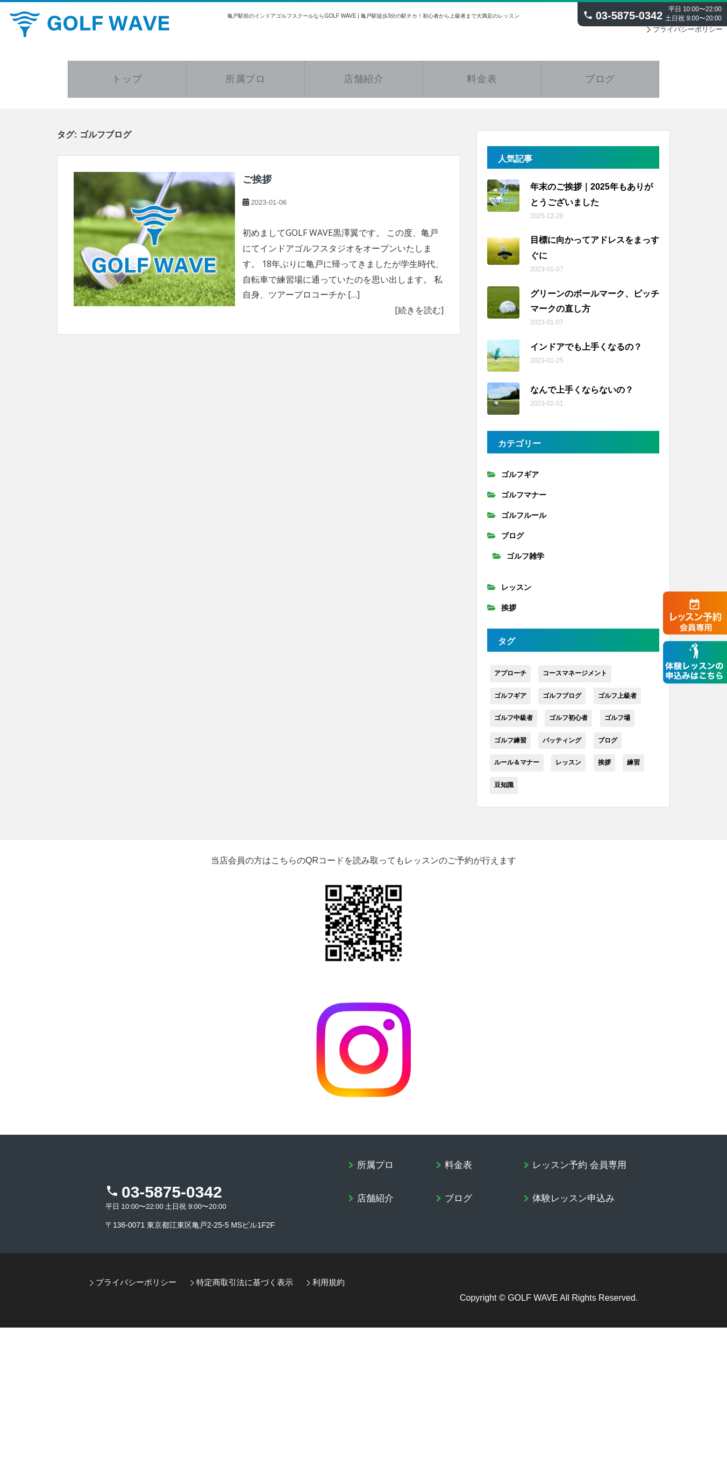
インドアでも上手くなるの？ (586, 353)
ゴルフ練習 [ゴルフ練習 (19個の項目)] (510, 747)
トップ (127, 85)
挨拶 (508, 614)
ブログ (600, 85)
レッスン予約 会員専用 (582, 1171)
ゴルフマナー (523, 502)
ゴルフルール (523, 522)
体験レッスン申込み (575, 1205)
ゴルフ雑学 (525, 563)
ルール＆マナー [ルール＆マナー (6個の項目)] (516, 769)
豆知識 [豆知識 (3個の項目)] (504, 791)
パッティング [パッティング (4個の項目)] (562, 747)
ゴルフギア (520, 481)
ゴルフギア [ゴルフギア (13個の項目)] (510, 702)
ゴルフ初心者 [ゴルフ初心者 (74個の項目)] (568, 724)
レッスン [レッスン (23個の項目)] (568, 769)
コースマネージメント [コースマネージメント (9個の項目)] (575, 679)
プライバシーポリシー (684, 34)
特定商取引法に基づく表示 (250, 1297)
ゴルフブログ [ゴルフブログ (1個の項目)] (562, 702)
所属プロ (245, 85)
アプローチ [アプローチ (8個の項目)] (510, 679)
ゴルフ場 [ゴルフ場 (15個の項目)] (617, 724)
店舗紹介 (364, 85)
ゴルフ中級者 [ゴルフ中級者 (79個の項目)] (513, 724)
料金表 (482, 85)
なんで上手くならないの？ (581, 396)
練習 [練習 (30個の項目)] (633, 769)
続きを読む (419, 317)
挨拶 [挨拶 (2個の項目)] (604, 769)
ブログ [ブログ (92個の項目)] (607, 747)
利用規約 (338, 1297)
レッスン (516, 594)
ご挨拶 (257, 186)
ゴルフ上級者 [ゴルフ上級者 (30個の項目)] (617, 702)
